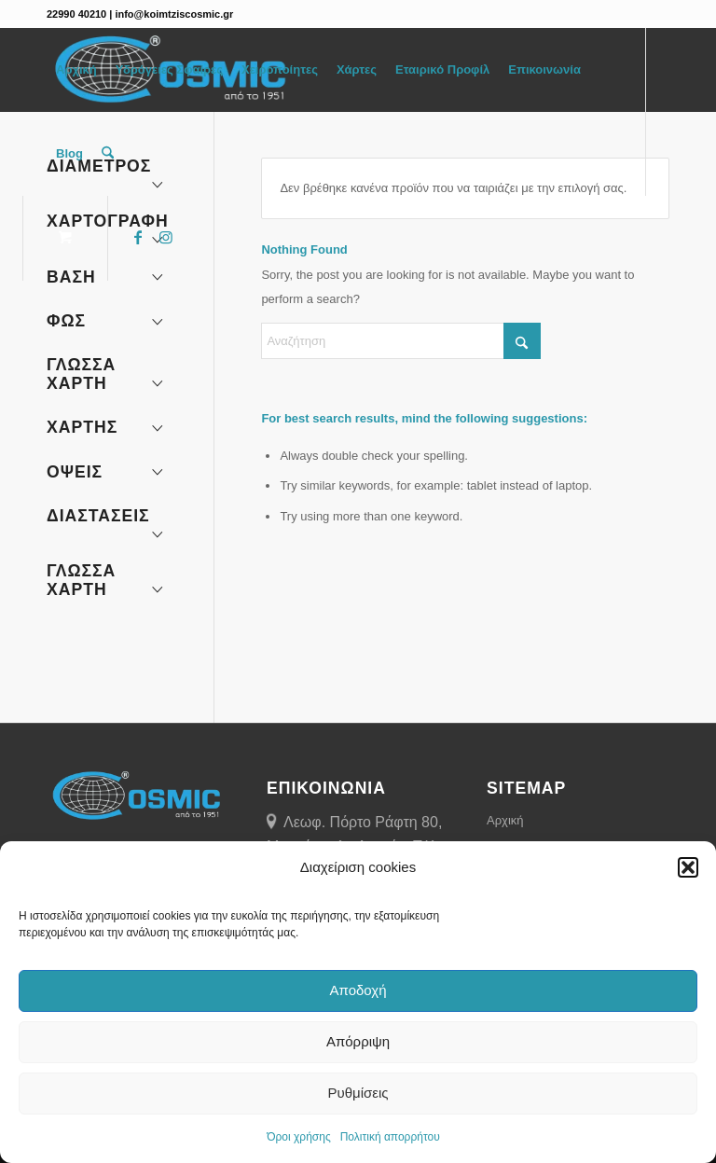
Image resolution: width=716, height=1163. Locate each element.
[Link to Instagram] (166, 237)
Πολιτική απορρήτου (390, 1136)
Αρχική (505, 820)
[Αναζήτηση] (107, 154)
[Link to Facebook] (138, 237)
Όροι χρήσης (298, 1136)
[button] (688, 867)
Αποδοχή (358, 990)
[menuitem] (76, 70)
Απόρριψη (358, 1041)
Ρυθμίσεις (357, 1093)
